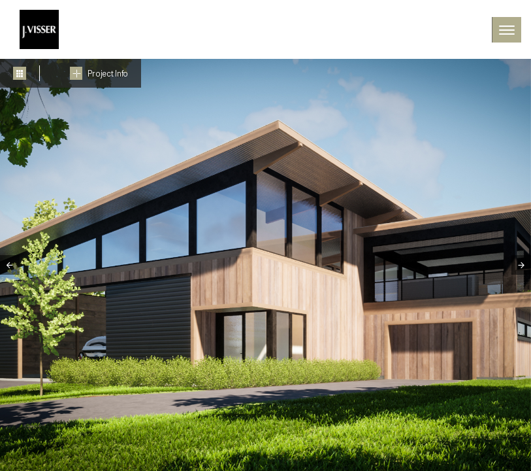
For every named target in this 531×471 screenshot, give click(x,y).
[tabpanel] (265, 265)
